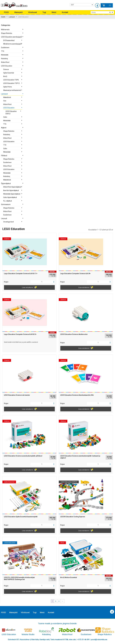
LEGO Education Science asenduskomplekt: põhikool (23, 456)
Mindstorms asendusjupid (12, 44)
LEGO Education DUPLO (11, 112)
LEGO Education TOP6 (11, 80)
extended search (112, 12)
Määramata (5, 29)
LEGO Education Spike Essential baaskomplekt (20, 517)
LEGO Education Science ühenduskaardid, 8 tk (76, 395)
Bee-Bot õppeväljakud (11, 190)
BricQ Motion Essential (68, 577)
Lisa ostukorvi (27, 287)
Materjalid (18, 12)
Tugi (44, 12)
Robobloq (4, 58)
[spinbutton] (42, 281)
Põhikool (4, 155)
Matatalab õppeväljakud (11, 194)
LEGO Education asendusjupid (11, 37)
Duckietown (5, 47)
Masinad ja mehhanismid (12, 90)
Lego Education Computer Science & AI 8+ (75, 273)
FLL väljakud (7, 201)
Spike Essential (8, 73)
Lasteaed (12, 17)
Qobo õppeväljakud (10, 197)
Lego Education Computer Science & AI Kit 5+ (20, 334)
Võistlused (32, 12)
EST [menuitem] (72, 5)
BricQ (5, 76)
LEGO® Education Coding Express (72, 517)
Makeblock (7, 97)
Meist (54, 12)
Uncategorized (8, 222)
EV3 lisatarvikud (8, 40)
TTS (2, 51)
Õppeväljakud (6, 183)
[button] (54, 281)
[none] (82, 4)
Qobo (5, 117)
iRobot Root (5, 62)
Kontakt (65, 12)
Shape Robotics (6, 33)
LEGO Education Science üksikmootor (74, 334)
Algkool (3, 128)
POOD (6, 12)
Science (6, 69)
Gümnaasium (6, 204)
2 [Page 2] (55, 601)
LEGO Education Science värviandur (17, 395)
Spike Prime (7, 87)
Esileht (3, 17)
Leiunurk (4, 218)
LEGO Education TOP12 (11, 83)
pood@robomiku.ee (99, 639)
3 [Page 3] (58, 601)
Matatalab (4, 55)
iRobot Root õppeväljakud (12, 187)
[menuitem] (82, 4)
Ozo (4, 101)
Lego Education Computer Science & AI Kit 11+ (20, 273)
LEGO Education (6, 66)
